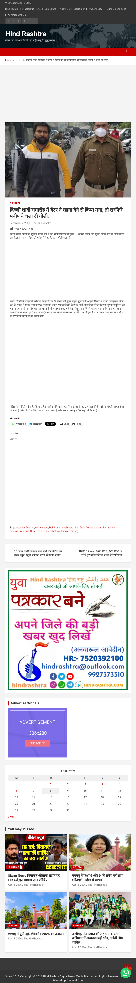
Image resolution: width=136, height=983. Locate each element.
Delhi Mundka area (90, 527)
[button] (125, 972)
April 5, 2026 (79, 884)
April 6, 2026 (15, 884)
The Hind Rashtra (41, 223)
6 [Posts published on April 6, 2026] (16, 790)
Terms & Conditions (116, 9)
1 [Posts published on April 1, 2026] (51, 784)
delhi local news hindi (67, 527)
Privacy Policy (95, 9)
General (15, 203)
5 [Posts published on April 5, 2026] (119, 784)
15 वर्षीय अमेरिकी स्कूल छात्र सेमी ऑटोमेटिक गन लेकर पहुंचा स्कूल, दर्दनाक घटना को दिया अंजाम (38, 553)
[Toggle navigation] (8, 52)
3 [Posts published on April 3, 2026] (85, 784)
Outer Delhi (36, 531)
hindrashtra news (19, 531)
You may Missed (21, 829)
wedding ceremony (67, 531)
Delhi (52, 527)
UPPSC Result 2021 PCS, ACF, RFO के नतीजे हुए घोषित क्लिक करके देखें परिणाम (100, 553)
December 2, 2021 (20, 223)
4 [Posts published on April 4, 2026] (102, 784)
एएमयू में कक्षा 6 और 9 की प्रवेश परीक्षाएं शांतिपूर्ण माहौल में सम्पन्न (97, 878)
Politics (14, 867)
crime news (41, 527)
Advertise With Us (17, 15)
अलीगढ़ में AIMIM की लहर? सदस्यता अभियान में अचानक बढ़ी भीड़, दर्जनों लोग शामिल (97, 938)
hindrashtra (108, 527)
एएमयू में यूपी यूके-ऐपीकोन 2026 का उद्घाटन (36, 934)
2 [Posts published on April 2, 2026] (68, 784)
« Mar (11, 816)
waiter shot (50, 531)
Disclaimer (79, 9)
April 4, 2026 (79, 947)
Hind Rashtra (11, 9)
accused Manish (25, 527)
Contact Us (50, 9)
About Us (65, 9)
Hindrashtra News (31, 9)
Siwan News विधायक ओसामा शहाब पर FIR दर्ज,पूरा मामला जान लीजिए (34, 878)
